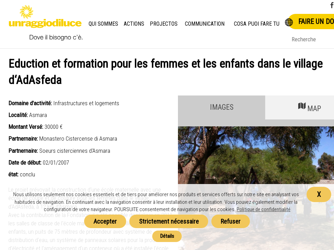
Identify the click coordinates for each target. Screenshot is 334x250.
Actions (134, 23)
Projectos (164, 23)
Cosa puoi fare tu (257, 23)
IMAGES (222, 107)
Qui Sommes (103, 23)
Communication (205, 23)
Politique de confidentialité (264, 209)
